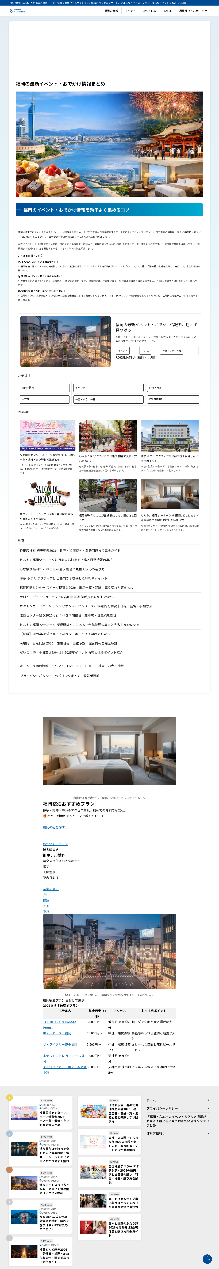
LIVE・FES (149, 11)
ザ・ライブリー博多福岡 (60, 1044)
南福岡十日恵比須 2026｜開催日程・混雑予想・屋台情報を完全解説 (68, 643)
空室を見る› (51, 889)
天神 (46, 905)
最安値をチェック (55, 844)
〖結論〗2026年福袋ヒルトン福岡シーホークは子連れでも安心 (65, 634)
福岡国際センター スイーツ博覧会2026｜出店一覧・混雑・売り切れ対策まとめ (76, 587)
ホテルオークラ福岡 (57, 1033)
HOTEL (167, 11)
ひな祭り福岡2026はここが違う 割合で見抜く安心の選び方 (62, 569)
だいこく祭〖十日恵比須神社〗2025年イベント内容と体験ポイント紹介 (71, 652)
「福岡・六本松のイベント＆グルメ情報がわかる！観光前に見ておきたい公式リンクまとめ (175, 1121)
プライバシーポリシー (36, 676)
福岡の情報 (111, 11)
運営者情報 (91, 676)
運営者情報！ (156, 1133)
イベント (130, 11)
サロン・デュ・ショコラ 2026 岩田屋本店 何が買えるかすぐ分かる (68, 597)
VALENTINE (155, 399)
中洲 (46, 911)
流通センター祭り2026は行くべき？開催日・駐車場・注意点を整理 (68, 615)
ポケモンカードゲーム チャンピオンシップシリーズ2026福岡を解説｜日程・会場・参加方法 (86, 606)
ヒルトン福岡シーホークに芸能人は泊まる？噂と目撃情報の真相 (66, 560)
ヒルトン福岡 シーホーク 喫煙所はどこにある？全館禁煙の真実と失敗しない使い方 (80, 625)
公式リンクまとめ (68, 676)
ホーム (24, 666)
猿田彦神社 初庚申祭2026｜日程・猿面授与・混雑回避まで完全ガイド (70, 550)
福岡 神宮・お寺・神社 (192, 11)
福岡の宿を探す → (56, 827)
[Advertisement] (109, 54)
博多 (46, 900)
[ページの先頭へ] (207, 1259)
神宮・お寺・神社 (171, 350)
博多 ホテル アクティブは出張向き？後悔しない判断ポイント (63, 578)
